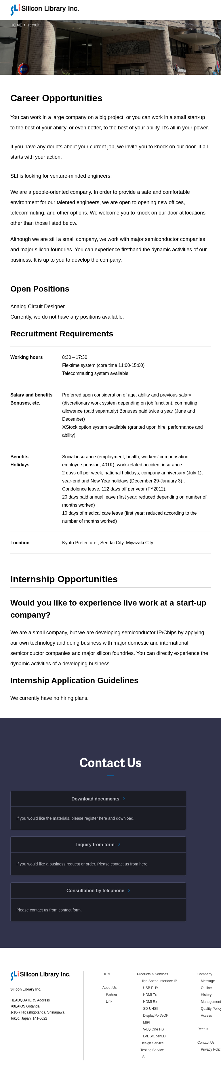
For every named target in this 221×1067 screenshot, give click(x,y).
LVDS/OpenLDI (155, 1008)
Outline (206, 960)
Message (208, 953)
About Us (109, 960)
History (206, 967)
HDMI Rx (150, 974)
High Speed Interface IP (158, 953)
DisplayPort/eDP (155, 988)
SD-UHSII (150, 981)
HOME (16, 25)
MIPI (146, 995)
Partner (111, 967)
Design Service (152, 1015)
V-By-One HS (153, 1001)
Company (204, 946)
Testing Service (152, 1022)
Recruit (202, 1001)
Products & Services (152, 946)
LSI (143, 1029)
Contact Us (205, 1015)
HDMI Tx (150, 967)
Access (206, 988)
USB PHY (150, 960)
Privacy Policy (45, 1062)
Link (109, 974)
